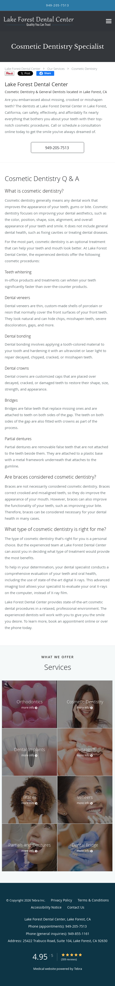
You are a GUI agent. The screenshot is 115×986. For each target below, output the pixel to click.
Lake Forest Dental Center (22, 69)
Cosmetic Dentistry (84, 69)
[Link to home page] (51, 21)
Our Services (56, 69)
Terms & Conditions (93, 900)
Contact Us (75, 907)
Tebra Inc (38, 900)
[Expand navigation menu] (108, 21)
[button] (57, 147)
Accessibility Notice (46, 907)
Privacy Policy (61, 900)
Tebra (78, 969)
